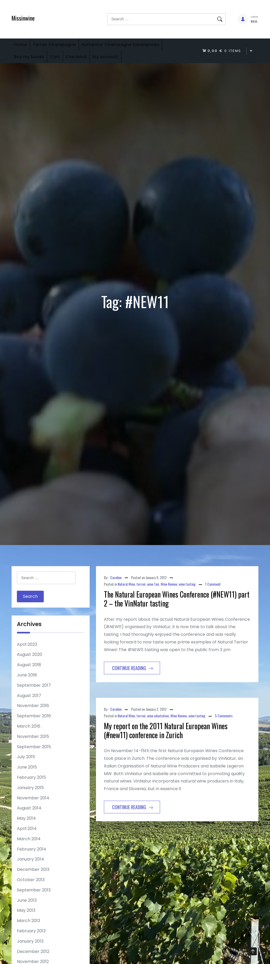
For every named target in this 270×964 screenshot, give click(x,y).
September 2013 (34, 898)
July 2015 (26, 765)
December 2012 (33, 960)
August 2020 (29, 663)
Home (23, 46)
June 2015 (27, 775)
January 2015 (30, 796)
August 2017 (29, 704)
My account (123, 63)
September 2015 (34, 755)
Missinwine (23, 18)
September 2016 (34, 724)
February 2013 (31, 939)
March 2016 (28, 734)
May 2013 (26, 919)
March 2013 (28, 929)
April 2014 (27, 837)
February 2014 (31, 857)
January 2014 (30, 868)
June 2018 (27, 683)
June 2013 (27, 908)
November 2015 (33, 745)
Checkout (89, 63)
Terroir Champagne (62, 46)
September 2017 (34, 693)
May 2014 (26, 826)
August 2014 (29, 816)
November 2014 (33, 806)
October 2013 (31, 888)
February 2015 (31, 785)
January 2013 (30, 949)
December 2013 (33, 878)
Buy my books (32, 63)
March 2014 (29, 847)
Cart (63, 63)
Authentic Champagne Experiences (133, 46)
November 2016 (33, 714)
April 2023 (27, 653)
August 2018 (29, 673)
